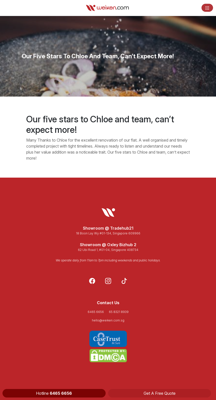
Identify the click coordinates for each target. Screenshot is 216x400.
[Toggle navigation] (207, 8)
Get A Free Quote (160, 393)
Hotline (54, 393)
